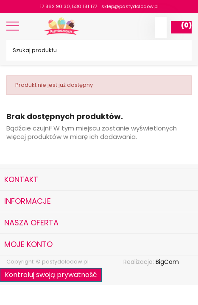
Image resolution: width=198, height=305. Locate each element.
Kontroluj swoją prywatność (51, 275)
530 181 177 (84, 6)
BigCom (167, 262)
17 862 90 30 (55, 6)
